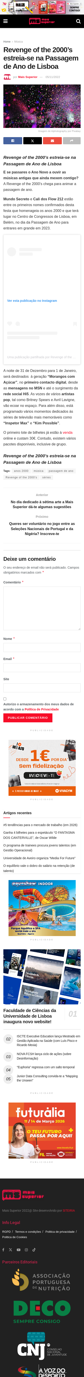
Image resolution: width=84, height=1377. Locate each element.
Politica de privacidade (60, 1231)
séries (46, 477)
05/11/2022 (52, 77)
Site (6, 679)
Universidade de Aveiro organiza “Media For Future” (39, 858)
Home (7, 41)
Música (18, 41)
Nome (9, 638)
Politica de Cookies (14, 1237)
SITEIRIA (69, 1210)
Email (9, 658)
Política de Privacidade (42, 709)
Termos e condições (28, 1231)
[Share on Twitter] (32, 140)
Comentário (13, 582)
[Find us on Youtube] (18, 1249)
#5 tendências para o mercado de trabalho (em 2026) (40, 825)
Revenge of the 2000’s (21, 477)
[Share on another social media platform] (72, 140)
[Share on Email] (52, 140)
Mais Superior (27, 77)
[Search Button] (78, 21)
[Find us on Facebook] (3, 1249)
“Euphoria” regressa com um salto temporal (46, 1067)
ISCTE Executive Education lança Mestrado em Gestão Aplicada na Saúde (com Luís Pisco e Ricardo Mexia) (48, 1040)
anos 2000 (21, 471)
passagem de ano (61, 471)
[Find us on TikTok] (34, 1250)
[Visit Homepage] (42, 21)
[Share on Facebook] (12, 140)
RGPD (6, 1231)
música (39, 471)
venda (68, 432)
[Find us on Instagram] (26, 1249)
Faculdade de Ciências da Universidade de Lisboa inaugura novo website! (29, 1016)
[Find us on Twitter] (10, 1249)
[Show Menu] (5, 21)
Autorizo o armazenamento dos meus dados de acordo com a (38, 706)
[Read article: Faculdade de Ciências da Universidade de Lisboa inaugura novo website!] (42, 977)
